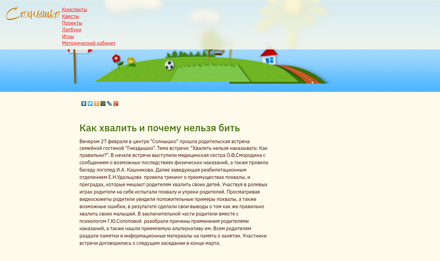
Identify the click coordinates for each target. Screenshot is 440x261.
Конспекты (74, 9)
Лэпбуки (71, 30)
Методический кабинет (89, 43)
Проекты (72, 23)
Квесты (70, 16)
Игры (68, 36)
